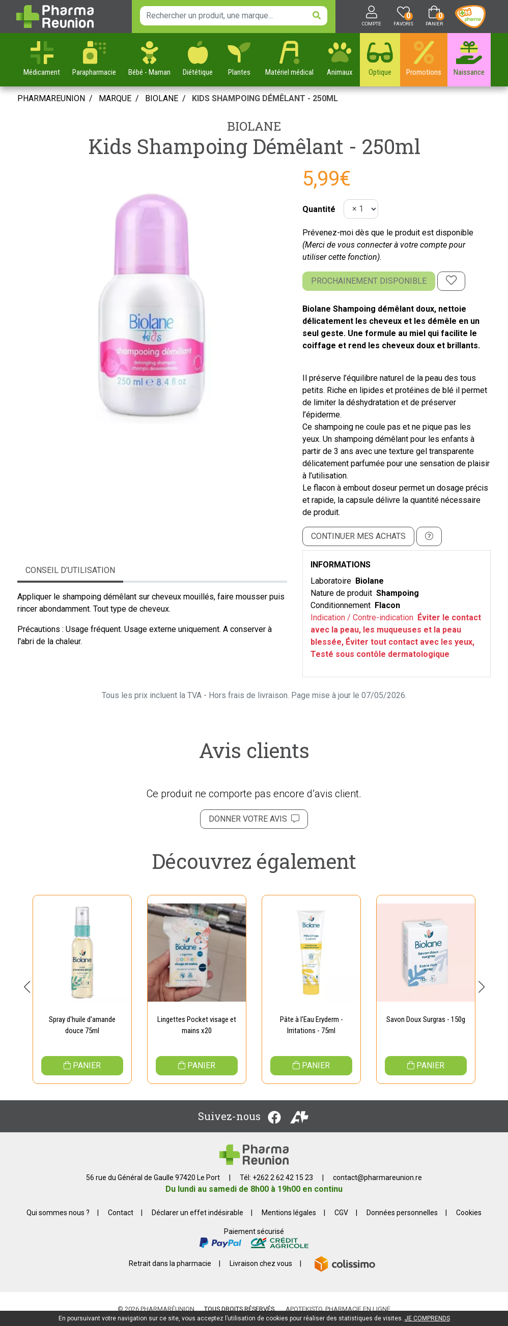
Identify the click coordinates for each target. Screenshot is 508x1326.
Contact (120, 1213)
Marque (115, 98)
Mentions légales (289, 1213)
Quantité (318, 209)
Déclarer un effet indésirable (197, 1213)
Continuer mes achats (358, 536)
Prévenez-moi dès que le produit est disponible (387, 232)
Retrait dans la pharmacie (170, 1263)
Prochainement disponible (369, 281)
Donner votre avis (254, 819)
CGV (341, 1213)
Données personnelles (402, 1213)
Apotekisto (338, 1309)
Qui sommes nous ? (58, 1213)
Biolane (254, 126)
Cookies (469, 1213)
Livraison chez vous (261, 1263)
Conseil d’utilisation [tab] (70, 570)
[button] (27, 987)
